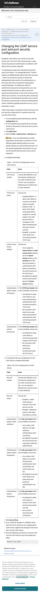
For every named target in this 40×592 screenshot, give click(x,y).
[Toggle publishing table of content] (37, 34)
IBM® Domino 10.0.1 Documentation (18, 29)
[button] (1, 162)
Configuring (5, 31)
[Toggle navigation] (34, 6)
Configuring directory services (19, 31)
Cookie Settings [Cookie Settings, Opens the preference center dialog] (20, 583)
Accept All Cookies (20, 588)
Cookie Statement (22, 577)
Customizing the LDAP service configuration (15, 35)
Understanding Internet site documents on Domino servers (18, 552)
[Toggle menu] (36, 10)
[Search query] (22, 17)
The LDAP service (7, 33)
